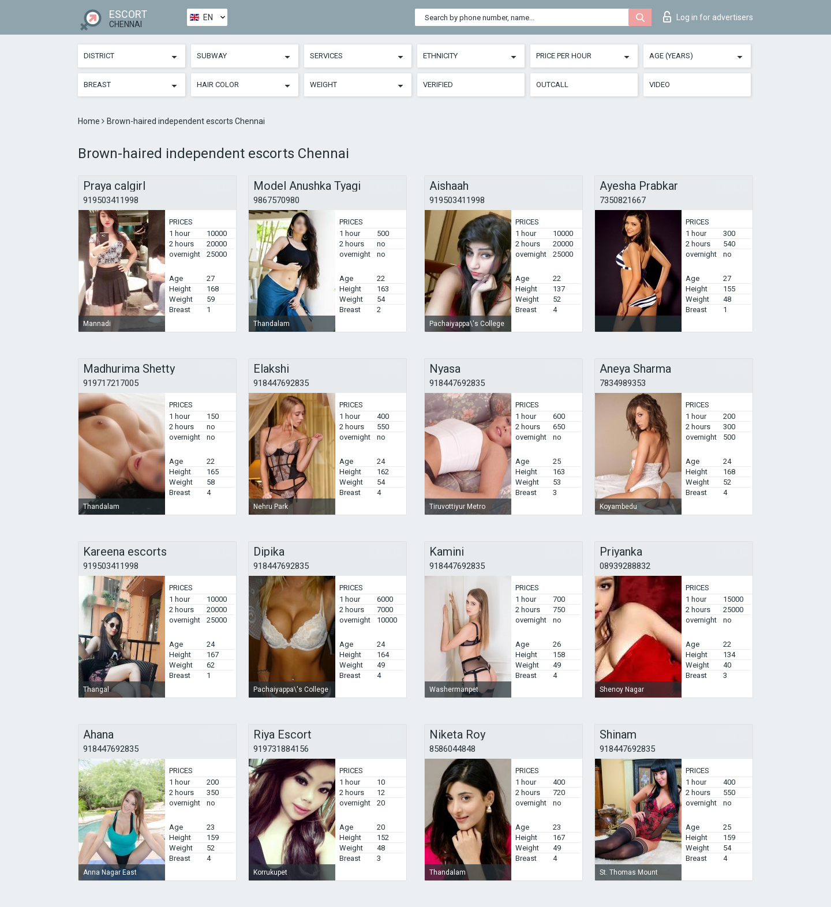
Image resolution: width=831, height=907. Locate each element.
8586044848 (452, 749)
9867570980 (276, 200)
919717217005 (110, 383)
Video (659, 84)
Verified (438, 84)
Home (90, 121)
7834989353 (623, 383)
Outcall (552, 84)
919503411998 (110, 200)
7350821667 (623, 200)
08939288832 (625, 566)
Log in (708, 16)
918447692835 (281, 383)
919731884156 (281, 749)
